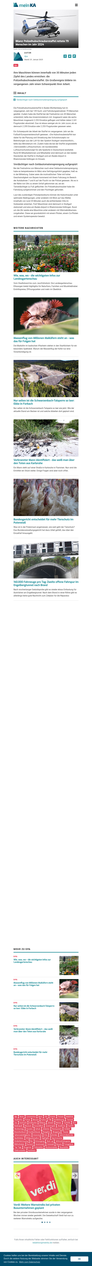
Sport (40, 1117)
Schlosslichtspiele (62, 1141)
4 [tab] (49, 1222)
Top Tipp (17, 1147)
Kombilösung (59, 1120)
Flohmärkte (38, 1147)
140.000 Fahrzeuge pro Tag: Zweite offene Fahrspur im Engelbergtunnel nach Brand (46, 583)
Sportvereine (57, 1138)
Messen (36, 1120)
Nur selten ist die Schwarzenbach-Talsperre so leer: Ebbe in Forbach (44, 402)
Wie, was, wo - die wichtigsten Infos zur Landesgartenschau (37, 277)
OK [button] (79, 1259)
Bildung (42, 1123)
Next (75, 1176)
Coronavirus (31, 1117)
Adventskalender (67, 1135)
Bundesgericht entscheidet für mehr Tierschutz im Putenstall (43, 521)
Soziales (29, 1129)
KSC (46, 1117)
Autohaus (32, 1150)
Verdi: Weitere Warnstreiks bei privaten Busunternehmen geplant (37, 1206)
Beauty (59, 1144)
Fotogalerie (68, 1144)
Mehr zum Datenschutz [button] (29, 1262)
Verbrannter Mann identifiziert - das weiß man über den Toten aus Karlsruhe (44, 461)
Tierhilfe (66, 1123)
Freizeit (61, 1117)
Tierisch (70, 1120)
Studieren (62, 1126)
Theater (65, 1132)
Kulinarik (23, 1123)
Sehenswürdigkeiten (22, 1135)
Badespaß (18, 1126)
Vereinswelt (40, 1144)
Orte (46, 1135)
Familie (71, 1126)
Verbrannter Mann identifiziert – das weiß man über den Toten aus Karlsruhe (33, 1030)
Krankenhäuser (34, 1132)
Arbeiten (46, 1129)
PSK (50, 1120)
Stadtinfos (18, 1120)
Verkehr (67, 1129)
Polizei (27, 1120)
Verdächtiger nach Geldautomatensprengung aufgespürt (41, 100)
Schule (38, 1129)
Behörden (54, 1135)
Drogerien (28, 1147)
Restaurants (57, 1129)
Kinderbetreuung (21, 1141)
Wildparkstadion (32, 1138)
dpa (26, 56)
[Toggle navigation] (76, 5)
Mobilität (69, 1117)
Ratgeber (46, 1132)
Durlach (30, 1144)
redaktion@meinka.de (42, 1242)
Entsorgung (39, 1141)
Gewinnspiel (50, 1126)
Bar (31, 1141)
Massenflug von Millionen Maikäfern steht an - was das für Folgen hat (44, 339)
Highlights (45, 1138)
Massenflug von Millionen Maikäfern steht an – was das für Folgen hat (33, 984)
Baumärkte (64, 1147)
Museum (28, 1126)
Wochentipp (19, 1129)
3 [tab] (47, 1222)
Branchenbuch (20, 1132)
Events (52, 1117)
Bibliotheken (19, 1144)
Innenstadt (37, 1135)
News (21, 1117)
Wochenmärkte (51, 1147)
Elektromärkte (20, 1150)
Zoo (15, 1123)
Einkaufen (33, 1123)
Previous (17, 1176)
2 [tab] (44, 1222)
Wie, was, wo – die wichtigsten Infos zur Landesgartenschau (32, 960)
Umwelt (51, 1123)
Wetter (58, 1123)
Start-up (50, 1141)
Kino (74, 1123)
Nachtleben (19, 1138)
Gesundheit (38, 1126)
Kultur (43, 1120)
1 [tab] (42, 1222)
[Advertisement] (46, 628)
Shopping (56, 1132)
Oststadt (50, 1144)
